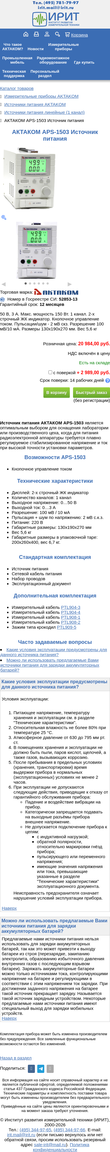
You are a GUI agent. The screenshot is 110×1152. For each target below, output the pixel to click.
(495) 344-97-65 (35, 1129)
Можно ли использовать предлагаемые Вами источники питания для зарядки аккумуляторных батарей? (49, 665)
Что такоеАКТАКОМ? (12, 46)
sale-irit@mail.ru (50, 1144)
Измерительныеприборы (63, 46)
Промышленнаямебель (17, 60)
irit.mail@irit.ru (56, 8)
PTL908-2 (70, 622)
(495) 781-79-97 (61, 3)
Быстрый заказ (91, 392)
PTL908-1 (70, 617)
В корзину (56, 392)
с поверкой (61, 372)
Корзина (79, 34)
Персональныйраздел (45, 73)
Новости (36, 49)
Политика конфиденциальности (61, 1147)
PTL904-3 (70, 607)
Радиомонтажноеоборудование (53, 60)
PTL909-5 (66, 627)
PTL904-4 (70, 612)
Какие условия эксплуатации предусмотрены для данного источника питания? (53, 652)
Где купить (84, 62)
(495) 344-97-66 (69, 1129)
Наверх (9, 908)
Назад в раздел (16, 1057)
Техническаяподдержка (14, 73)
